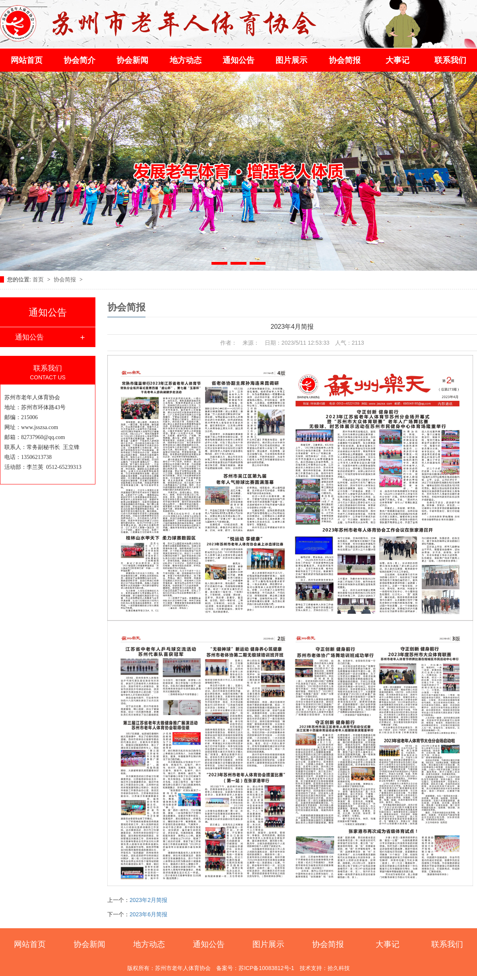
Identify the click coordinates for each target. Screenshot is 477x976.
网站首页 (27, 60)
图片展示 (291, 60)
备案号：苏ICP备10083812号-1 (255, 968)
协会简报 (345, 60)
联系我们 (450, 60)
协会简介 (79, 60)
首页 (39, 279)
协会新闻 (132, 60)
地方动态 (186, 60)
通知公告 (238, 60)
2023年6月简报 (148, 914)
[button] (219, 263)
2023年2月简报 (148, 900)
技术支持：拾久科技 (325, 968)
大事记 (397, 60)
